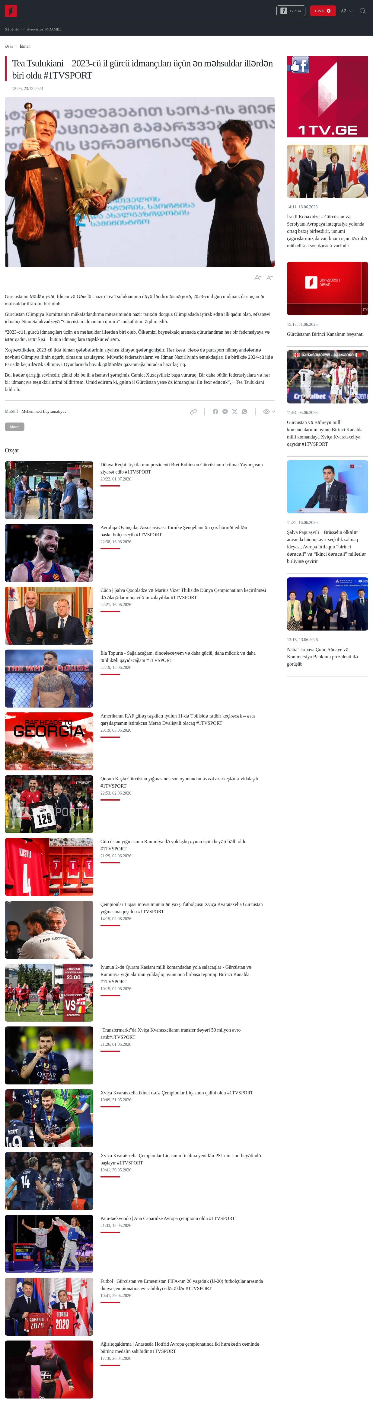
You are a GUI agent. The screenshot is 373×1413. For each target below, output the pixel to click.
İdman (14, 427)
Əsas (9, 46)
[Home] (11, 11)
